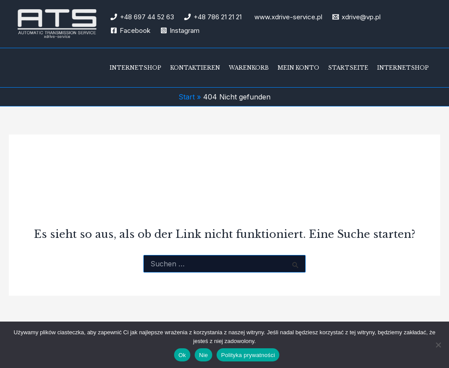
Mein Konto (298, 67)
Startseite (348, 67)
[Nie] (438, 344)
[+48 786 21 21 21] (213, 17)
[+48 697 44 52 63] (142, 17)
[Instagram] (180, 30)
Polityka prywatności (248, 355)
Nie (203, 355)
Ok (182, 355)
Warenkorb (249, 67)
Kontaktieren (195, 67)
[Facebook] (130, 30)
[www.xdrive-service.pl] (287, 17)
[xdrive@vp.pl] (356, 17)
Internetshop (135, 67)
